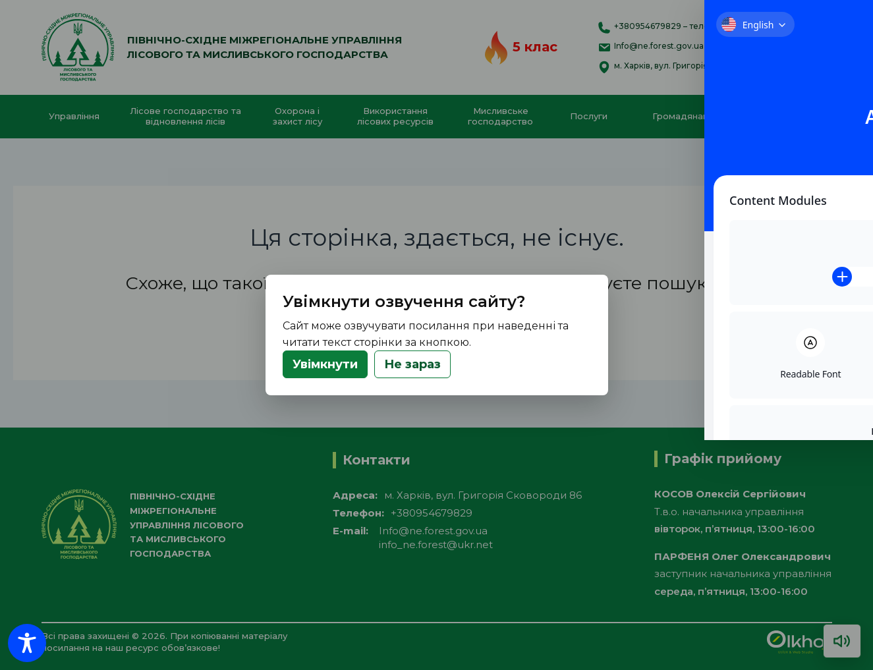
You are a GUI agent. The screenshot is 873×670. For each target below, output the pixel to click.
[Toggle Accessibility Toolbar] (27, 643)
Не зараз (412, 364)
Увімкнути (325, 364)
